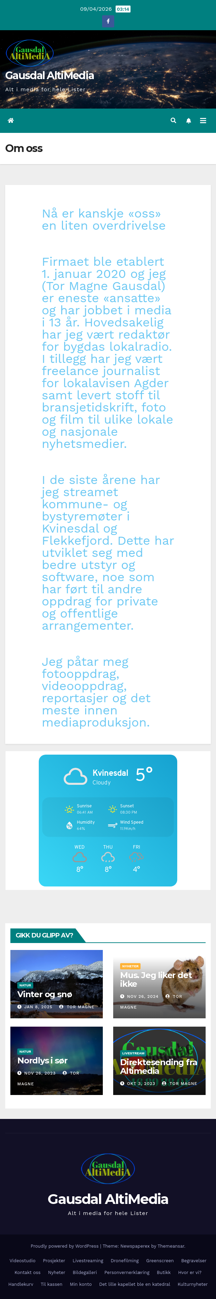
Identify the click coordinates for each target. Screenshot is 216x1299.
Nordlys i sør (42, 1060)
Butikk (164, 1272)
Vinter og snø (44, 994)
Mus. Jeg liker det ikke (155, 979)
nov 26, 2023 (40, 1073)
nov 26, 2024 (143, 996)
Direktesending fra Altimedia (158, 1066)
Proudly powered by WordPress (65, 1246)
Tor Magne (76, 1006)
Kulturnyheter (193, 1284)
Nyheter (130, 966)
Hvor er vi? (189, 1272)
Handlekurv (20, 1284)
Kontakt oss (27, 1272)
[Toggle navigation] (203, 120)
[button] (173, 120)
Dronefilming (125, 1260)
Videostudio (22, 1260)
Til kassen (51, 1284)
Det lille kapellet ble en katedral (134, 1284)
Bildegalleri (85, 1272)
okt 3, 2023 (141, 1083)
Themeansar (171, 1246)
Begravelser (194, 1260)
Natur (25, 985)
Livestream (133, 1053)
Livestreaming (88, 1260)
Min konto (81, 1284)
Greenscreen (160, 1260)
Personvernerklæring (127, 1272)
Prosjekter (54, 1260)
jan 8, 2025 (38, 1006)
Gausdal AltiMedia (49, 75)
